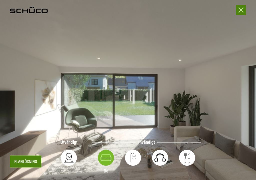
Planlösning (25, 162)
